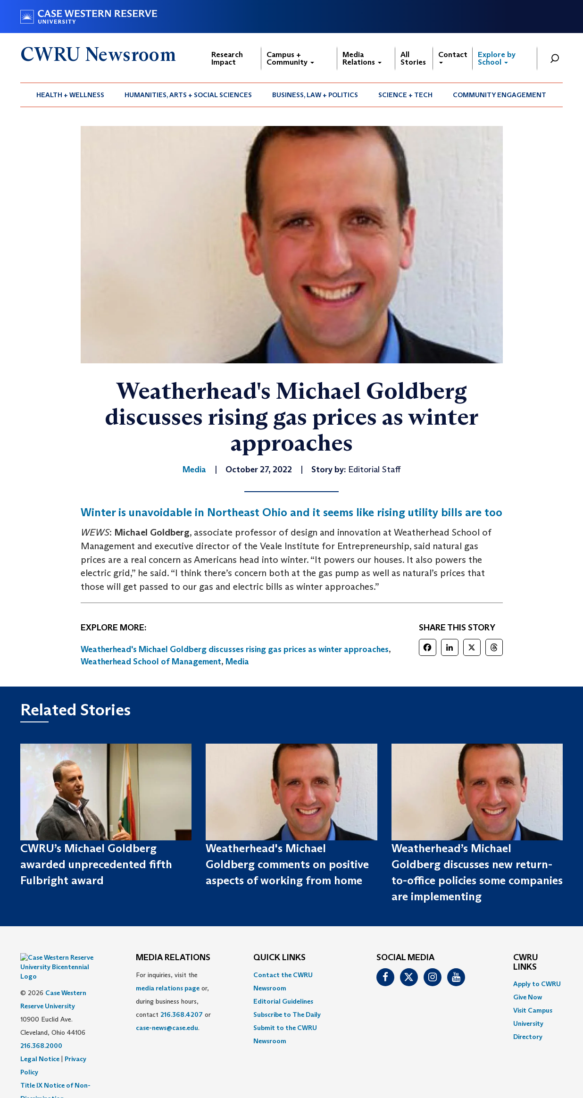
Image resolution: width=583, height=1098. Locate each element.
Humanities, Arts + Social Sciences (188, 95)
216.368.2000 (41, 1022)
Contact (452, 57)
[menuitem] (70, 95)
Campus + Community (290, 58)
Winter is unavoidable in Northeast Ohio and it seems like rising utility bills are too (291, 512)
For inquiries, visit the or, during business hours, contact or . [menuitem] (173, 1001)
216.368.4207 (181, 1014)
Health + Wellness (70, 95)
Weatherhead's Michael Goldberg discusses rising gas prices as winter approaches (235, 649)
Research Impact (227, 58)
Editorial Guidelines (283, 1001)
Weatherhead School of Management (151, 661)
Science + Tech (405, 95)
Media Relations (362, 58)
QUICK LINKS (279, 958)
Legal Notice (39, 1035)
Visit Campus (532, 1010)
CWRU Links (525, 962)
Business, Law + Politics (315, 95)
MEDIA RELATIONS (173, 958)
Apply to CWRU (537, 984)
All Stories (413, 58)
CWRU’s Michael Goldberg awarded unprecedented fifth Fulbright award (96, 864)
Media (237, 661)
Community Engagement (499, 95)
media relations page (168, 988)
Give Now (527, 997)
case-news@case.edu (167, 1027)
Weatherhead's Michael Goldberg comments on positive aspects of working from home (287, 864)
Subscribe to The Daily (287, 1014)
